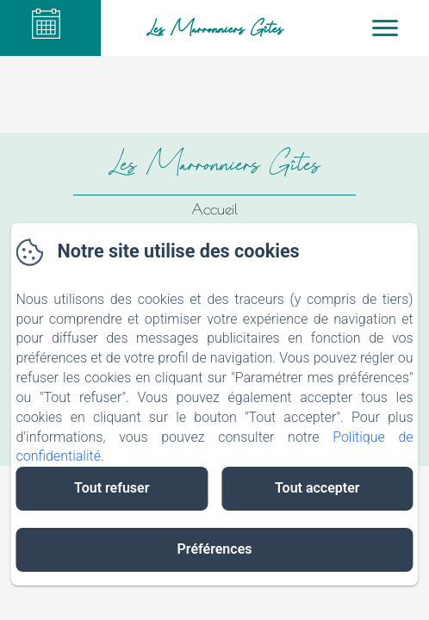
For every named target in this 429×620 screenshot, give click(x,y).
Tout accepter (317, 488)
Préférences (214, 549)
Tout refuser (111, 488)
